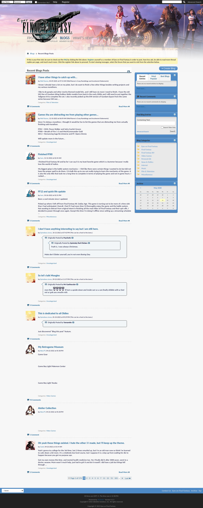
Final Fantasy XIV (147, 153)
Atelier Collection (47, 408)
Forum (51, 38)
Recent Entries (34, 41)
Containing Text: (156, 122)
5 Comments (35, 339)
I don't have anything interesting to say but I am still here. (68, 228)
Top (200, 490)
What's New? (83, 38)
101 (116, 478)
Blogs (64, 38)
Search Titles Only (168, 127)
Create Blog (168, 68)
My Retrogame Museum (50, 346)
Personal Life (146, 159)
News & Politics (147, 162)
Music (143, 168)
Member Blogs (66, 41)
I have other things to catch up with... (57, 77)
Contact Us (166, 490)
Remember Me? (42, 2)
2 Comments (35, 146)
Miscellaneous (51, 217)
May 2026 (157, 188)
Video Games (51, 396)
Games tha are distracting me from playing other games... (68, 114)
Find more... (141, 88)
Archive (194, 490)
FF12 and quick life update (52, 191)
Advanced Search (194, 2)
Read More (123, 106)
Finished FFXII (45, 154)
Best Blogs (165, 76)
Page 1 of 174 (76, 478)
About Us (120, 38)
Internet (144, 165)
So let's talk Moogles (49, 275)
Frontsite (35, 38)
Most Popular (50, 41)
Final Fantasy (146, 149)
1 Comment (34, 435)
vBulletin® (101, 500)
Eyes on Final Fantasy (149, 146)
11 (104, 478)
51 (112, 478)
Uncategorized (51, 142)
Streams (103, 38)
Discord (137, 38)
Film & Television (52, 102)
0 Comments (35, 106)
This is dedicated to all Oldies (53, 313)
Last (128, 478)
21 (108, 478)
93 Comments (35, 400)
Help (55, 2)
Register (65, 2)
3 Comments (35, 221)
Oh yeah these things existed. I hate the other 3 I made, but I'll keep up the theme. (81, 442)
